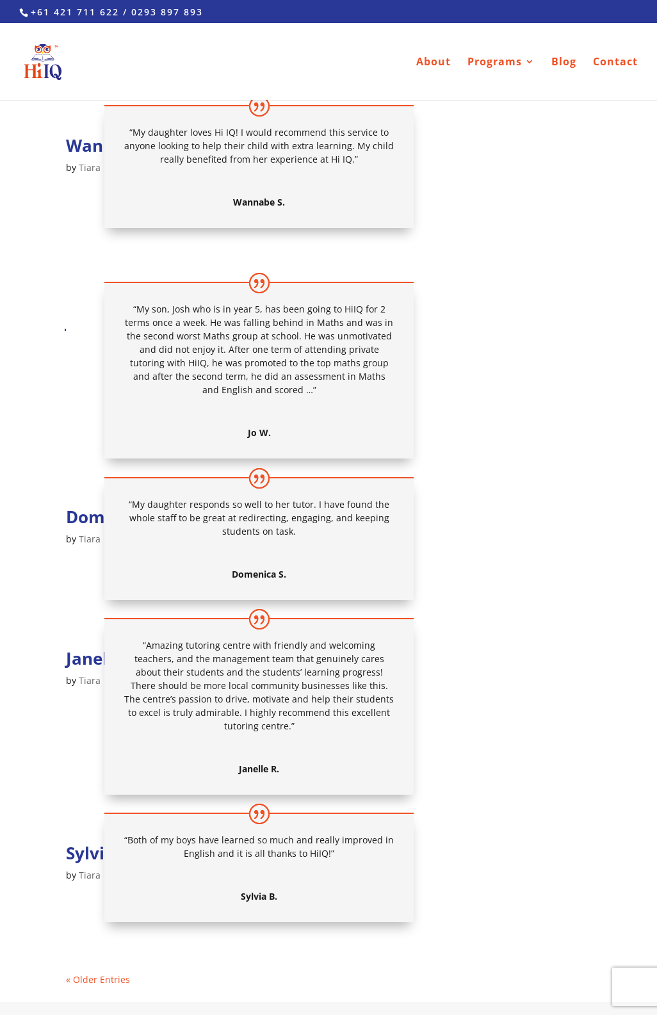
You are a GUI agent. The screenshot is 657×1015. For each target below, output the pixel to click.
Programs (494, 63)
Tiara (90, 167)
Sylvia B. (100, 853)
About (433, 63)
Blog (563, 63)
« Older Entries (98, 979)
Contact (615, 63)
